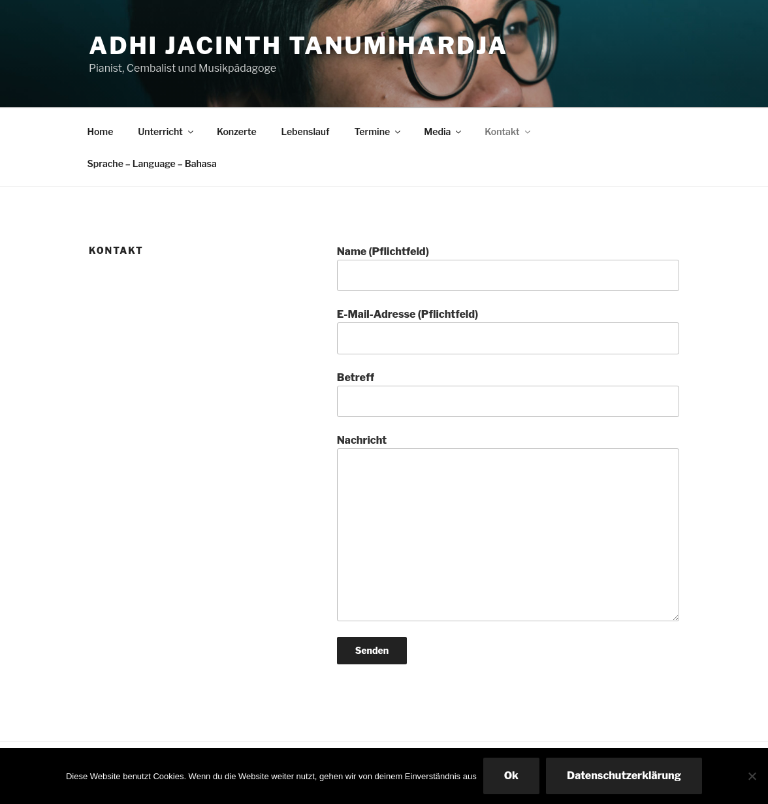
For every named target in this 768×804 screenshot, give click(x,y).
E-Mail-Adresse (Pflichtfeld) (508, 331)
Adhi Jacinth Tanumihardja (298, 45)
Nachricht (508, 527)
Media (443, 131)
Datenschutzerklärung (624, 775)
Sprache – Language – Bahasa (152, 163)
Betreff (508, 394)
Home (101, 131)
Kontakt (508, 131)
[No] (751, 775)
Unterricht (166, 131)
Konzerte (237, 131)
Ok (511, 775)
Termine (379, 131)
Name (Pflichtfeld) (508, 268)
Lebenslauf (305, 131)
